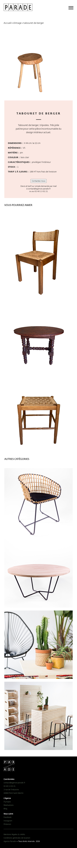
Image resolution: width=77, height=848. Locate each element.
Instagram (8, 820)
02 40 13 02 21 (41, 191)
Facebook (8, 817)
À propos (7, 801)
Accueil (7, 23)
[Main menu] (70, 7)
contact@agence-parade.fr (39, 188)
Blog (5, 808)
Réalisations (9, 805)
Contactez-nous (38, 181)
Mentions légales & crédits (14, 834)
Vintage (17, 23)
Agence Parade (10, 841)
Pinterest (7, 824)
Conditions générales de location (17, 837)
